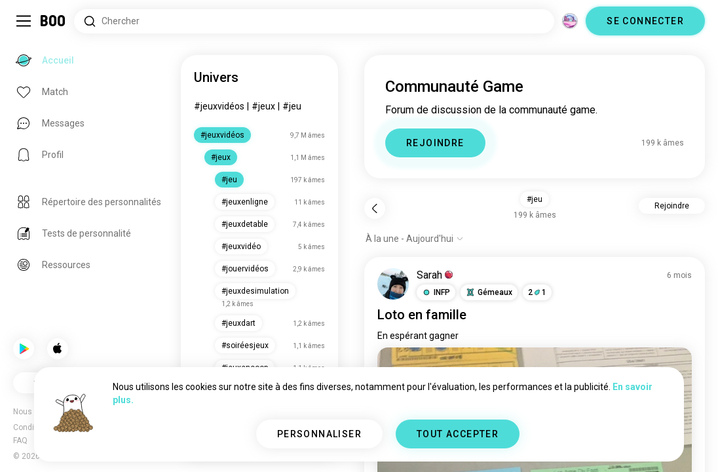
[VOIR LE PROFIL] (393, 284)
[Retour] (374, 208)
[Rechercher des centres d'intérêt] (314, 21)
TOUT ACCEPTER (458, 434)
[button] (436, 292)
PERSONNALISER (319, 434)
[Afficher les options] (415, 238)
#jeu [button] (534, 199)
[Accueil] (53, 20)
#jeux (263, 106)
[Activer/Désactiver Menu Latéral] (23, 21)
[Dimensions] (570, 21)
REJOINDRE (435, 143)
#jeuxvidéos (219, 106)
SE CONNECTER (645, 21)
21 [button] (537, 292)
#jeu (291, 106)
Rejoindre (671, 205)
